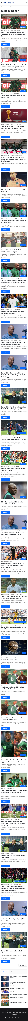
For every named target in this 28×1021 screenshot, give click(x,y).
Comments (22, 971)
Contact (6, 1012)
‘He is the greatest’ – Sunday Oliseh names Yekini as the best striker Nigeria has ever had (13, 823)
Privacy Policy (15, 1012)
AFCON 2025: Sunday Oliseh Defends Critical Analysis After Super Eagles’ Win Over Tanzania (13, 159)
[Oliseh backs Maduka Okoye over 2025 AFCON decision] (14, 179)
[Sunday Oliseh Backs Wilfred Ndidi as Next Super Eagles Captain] (14, 239)
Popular (13, 971)
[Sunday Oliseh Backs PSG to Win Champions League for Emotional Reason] (14, 427)
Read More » (5, 44)
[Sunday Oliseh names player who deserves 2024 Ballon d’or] (14, 647)
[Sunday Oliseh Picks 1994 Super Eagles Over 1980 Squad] (14, 458)
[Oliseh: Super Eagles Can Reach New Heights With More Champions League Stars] (14, 21)
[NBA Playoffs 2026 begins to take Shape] (5, 990)
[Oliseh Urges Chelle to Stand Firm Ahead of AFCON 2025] (14, 210)
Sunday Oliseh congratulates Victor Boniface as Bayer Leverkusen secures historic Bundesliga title (13, 888)
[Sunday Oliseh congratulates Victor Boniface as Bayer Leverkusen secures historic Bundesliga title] (14, 875)
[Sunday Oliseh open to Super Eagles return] (14, 940)
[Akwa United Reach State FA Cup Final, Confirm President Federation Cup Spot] (5, 1003)
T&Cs (20, 1012)
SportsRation (23, 1010)
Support (10, 1012)
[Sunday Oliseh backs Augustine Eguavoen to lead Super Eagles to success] (14, 585)
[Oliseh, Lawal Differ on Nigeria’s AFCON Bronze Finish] (14, 85)
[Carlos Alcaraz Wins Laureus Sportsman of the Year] (5, 978)
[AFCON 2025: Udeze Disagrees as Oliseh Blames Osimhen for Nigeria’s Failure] (14, 54)
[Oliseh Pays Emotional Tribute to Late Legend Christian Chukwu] (14, 490)
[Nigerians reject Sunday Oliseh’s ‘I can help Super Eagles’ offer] (14, 676)
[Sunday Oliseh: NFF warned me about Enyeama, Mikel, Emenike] (14, 707)
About (3, 1012)
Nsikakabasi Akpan (5, 30)
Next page (23, 965)
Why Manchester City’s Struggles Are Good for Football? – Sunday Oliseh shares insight (12, 565)
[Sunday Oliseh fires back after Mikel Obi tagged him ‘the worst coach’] (14, 744)
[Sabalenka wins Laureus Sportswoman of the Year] (5, 984)
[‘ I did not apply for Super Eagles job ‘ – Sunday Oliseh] (14, 908)
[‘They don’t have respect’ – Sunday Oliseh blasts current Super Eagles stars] (14, 780)
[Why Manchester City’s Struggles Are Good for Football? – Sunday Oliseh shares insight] (14, 553)
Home (2, 6)
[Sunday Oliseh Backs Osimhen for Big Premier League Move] (14, 301)
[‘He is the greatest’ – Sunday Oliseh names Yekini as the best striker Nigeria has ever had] (14, 811)
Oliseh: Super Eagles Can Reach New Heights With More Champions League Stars (13, 34)
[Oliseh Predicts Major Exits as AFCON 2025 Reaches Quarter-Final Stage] (14, 116)
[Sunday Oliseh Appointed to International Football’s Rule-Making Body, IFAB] (14, 396)
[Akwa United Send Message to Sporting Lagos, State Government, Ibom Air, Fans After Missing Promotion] (5, 996)
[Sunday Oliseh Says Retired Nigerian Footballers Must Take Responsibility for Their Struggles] (14, 362)
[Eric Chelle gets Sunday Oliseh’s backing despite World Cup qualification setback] (14, 270)
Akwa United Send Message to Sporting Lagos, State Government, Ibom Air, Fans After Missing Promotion (18, 996)
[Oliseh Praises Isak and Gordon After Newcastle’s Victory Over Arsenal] (14, 522)
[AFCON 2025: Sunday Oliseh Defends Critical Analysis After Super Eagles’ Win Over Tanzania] (14, 146)
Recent (5, 971)
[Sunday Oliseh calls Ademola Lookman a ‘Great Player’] (14, 616)
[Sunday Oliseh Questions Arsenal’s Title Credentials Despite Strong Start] (14, 331)
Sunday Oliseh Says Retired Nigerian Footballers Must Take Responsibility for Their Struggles (13, 375)
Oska (3, 435)
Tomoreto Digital (14, 1014)
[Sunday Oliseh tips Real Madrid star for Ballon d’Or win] (14, 844)
